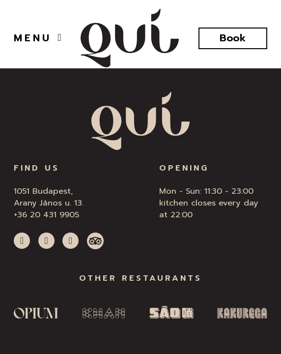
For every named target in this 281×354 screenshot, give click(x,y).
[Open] (59, 37)
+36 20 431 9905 (46, 214)
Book (233, 38)
